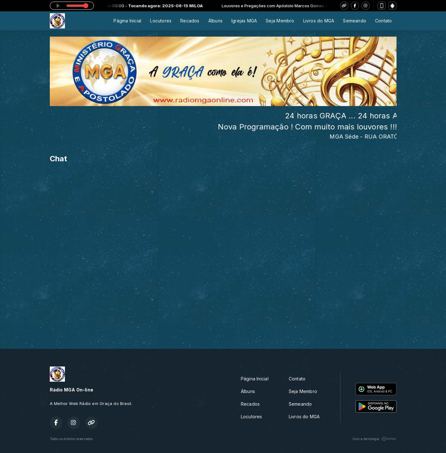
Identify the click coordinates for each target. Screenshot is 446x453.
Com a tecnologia (374, 439)
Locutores (160, 20)
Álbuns (215, 20)
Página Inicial (127, 20)
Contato (383, 20)
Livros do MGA (318, 20)
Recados (189, 20)
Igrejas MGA (244, 20)
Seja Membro (280, 20)
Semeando (354, 20)
